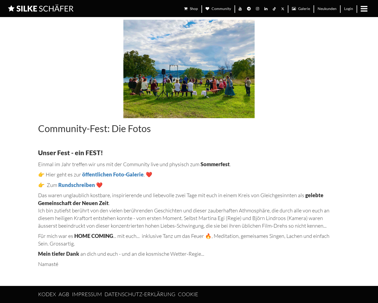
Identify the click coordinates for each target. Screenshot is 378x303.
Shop (191, 8)
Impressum (87, 294)
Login (348, 8)
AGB (64, 294)
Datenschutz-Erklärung (139, 294)
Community (218, 8)
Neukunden (327, 8)
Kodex (47, 294)
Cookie (188, 294)
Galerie (301, 8)
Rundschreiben (76, 185)
